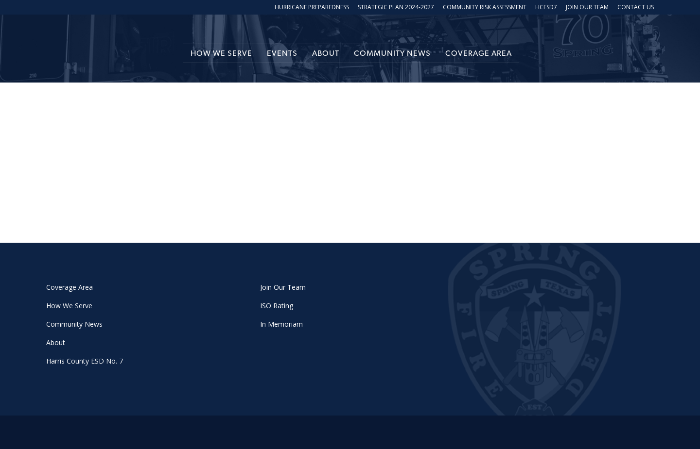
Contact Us (635, 7)
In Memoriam (281, 324)
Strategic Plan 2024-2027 (396, 7)
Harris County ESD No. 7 (84, 361)
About (325, 53)
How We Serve (221, 53)
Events (282, 53)
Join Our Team (587, 7)
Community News (392, 53)
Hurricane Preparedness (312, 7)
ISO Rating (276, 305)
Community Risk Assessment (484, 7)
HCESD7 (546, 7)
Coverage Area (478, 53)
